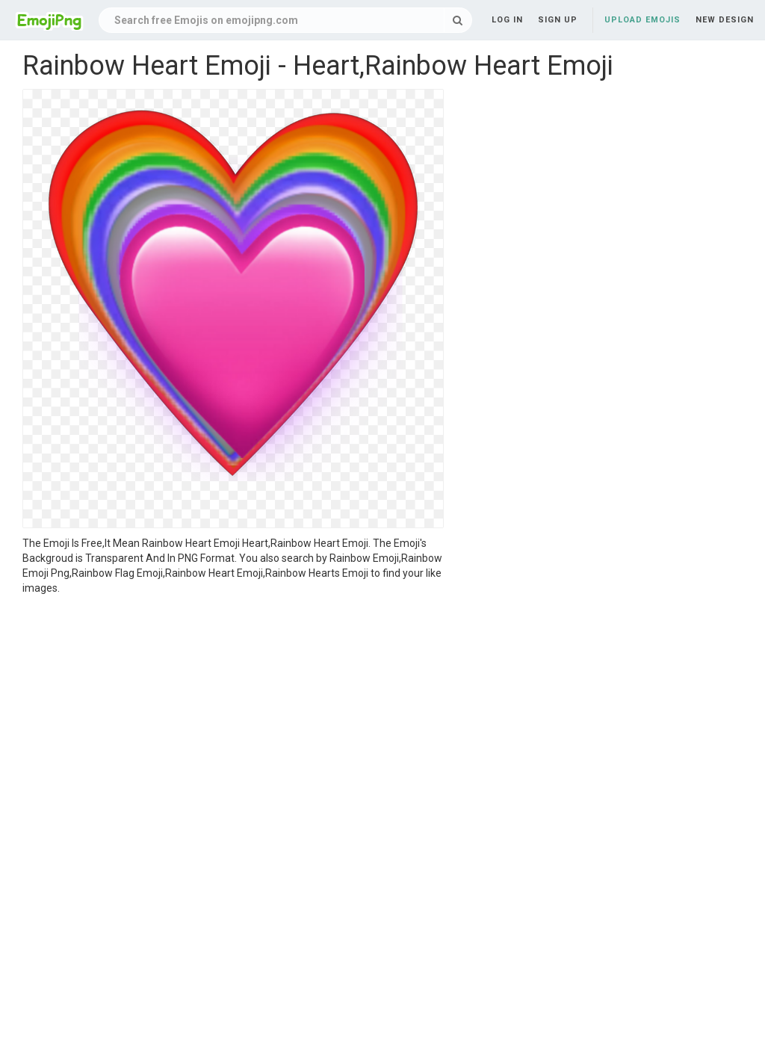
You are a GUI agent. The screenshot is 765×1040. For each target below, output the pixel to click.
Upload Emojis (642, 20)
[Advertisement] (233, 707)
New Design (725, 20)
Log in (507, 20)
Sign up (557, 20)
